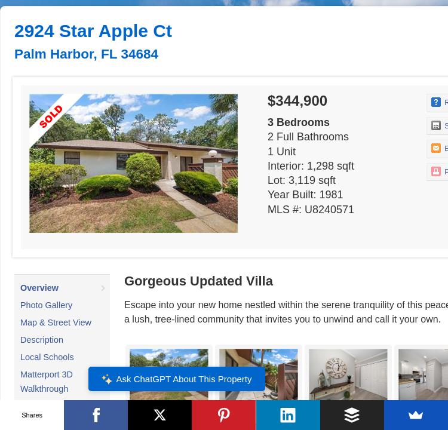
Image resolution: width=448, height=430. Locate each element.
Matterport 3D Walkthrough (46, 382)
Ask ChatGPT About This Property (176, 379)
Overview (39, 288)
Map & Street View (55, 322)
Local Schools (47, 357)
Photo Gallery (46, 305)
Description (41, 340)
